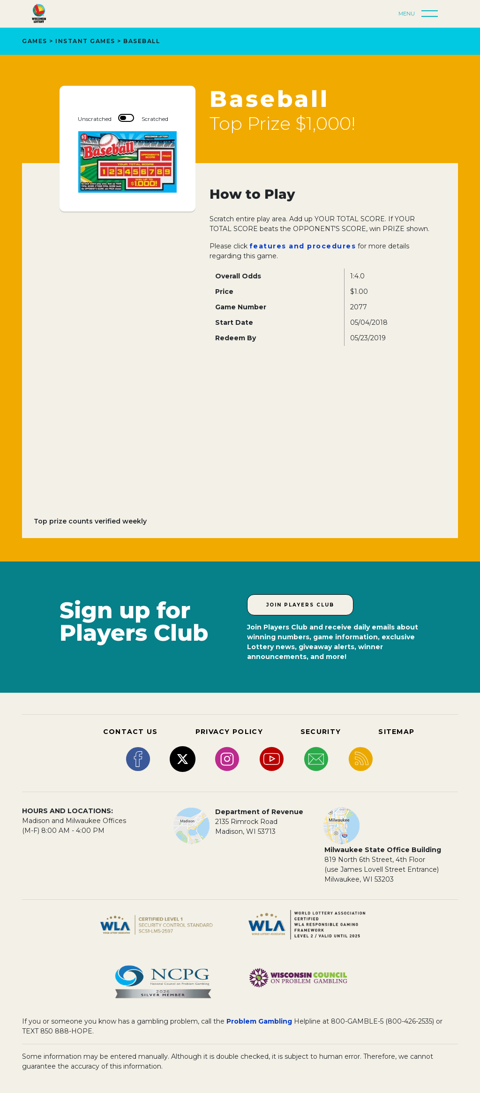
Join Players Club (300, 605)
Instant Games (85, 41)
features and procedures (302, 246)
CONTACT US (130, 731)
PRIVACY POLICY (229, 731)
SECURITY (320, 731)
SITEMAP (396, 731)
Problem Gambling (259, 1021)
